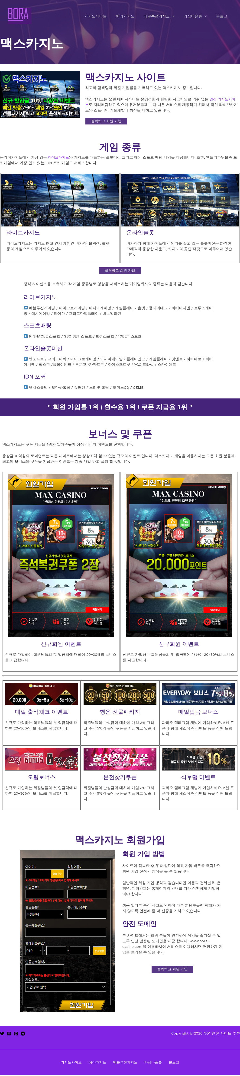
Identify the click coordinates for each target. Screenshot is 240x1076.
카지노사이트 (104, 16)
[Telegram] (23, 1034)
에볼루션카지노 (161, 16)
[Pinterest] (16, 1034)
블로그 (222, 16)
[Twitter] (2, 1034)
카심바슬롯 (195, 16)
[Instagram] (9, 1034)
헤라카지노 (131, 16)
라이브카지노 (59, 157)
